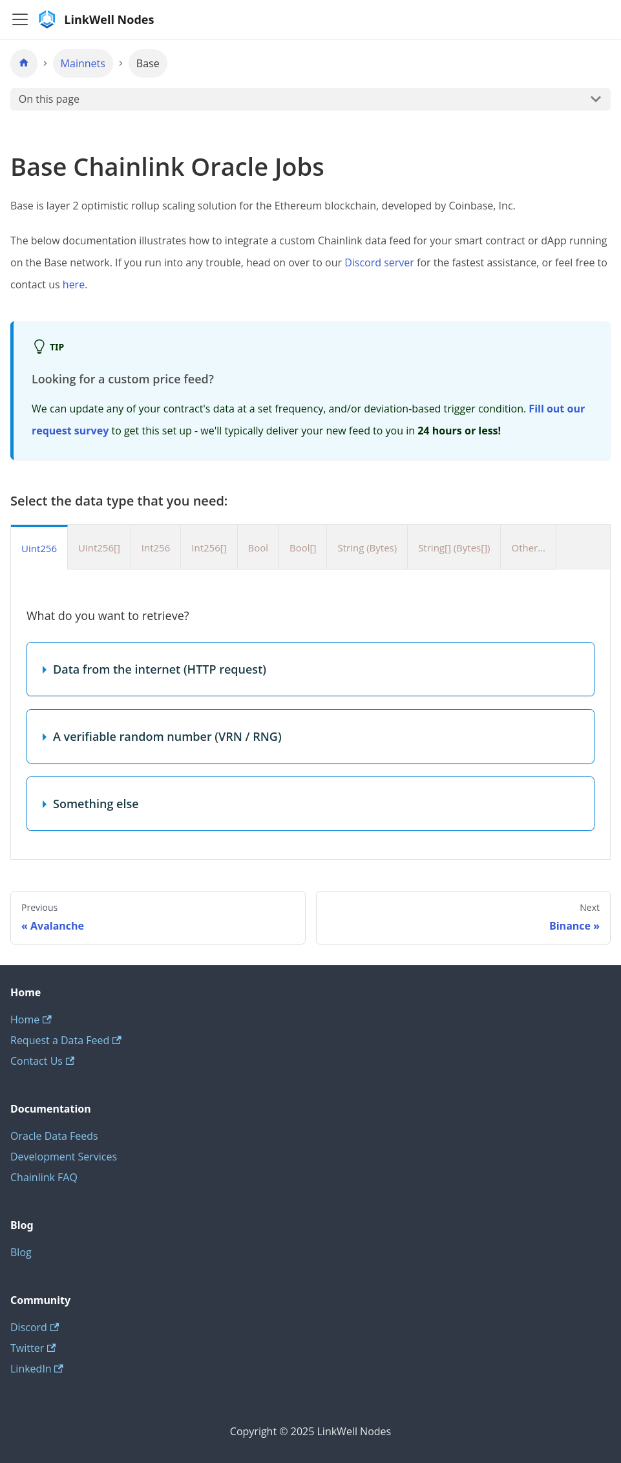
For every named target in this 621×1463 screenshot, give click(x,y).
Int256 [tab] (156, 547)
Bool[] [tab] (302, 547)
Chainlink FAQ (44, 1177)
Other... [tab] (528, 547)
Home (31, 1019)
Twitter (33, 1348)
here (74, 284)
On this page (49, 99)
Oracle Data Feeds (54, 1136)
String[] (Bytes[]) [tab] (454, 547)
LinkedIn (36, 1369)
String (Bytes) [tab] (367, 547)
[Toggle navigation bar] (20, 19)
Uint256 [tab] (39, 548)
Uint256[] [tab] (99, 547)
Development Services (63, 1156)
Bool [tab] (258, 547)
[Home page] (23, 63)
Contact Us (42, 1061)
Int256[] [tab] (208, 547)
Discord (34, 1327)
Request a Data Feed (65, 1040)
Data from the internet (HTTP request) (159, 669)
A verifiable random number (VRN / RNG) (167, 736)
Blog (21, 1252)
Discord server (379, 262)
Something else (96, 803)
